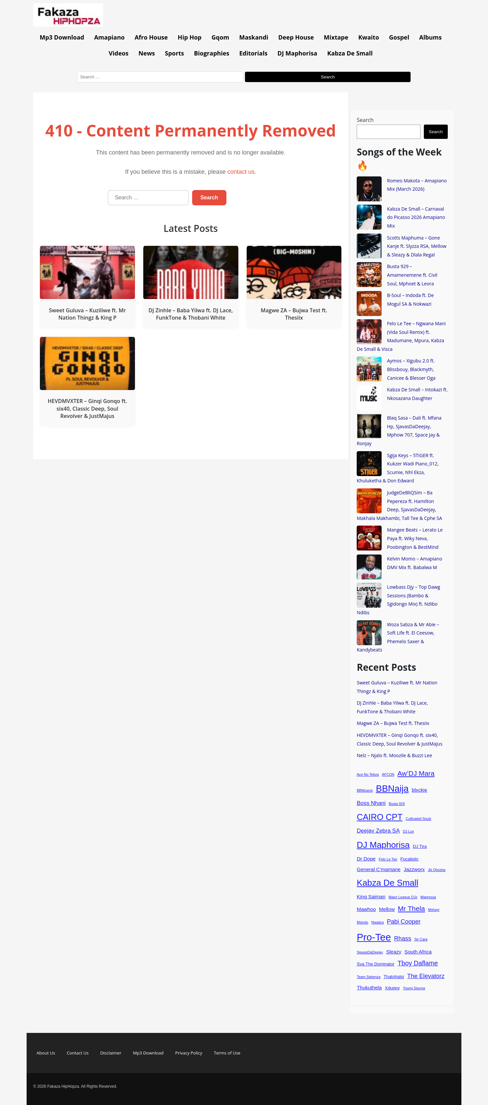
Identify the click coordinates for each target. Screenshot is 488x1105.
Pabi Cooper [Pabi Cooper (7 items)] (404, 921)
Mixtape (336, 37)
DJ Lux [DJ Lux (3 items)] (408, 831)
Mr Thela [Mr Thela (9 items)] (411, 908)
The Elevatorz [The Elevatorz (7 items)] (425, 975)
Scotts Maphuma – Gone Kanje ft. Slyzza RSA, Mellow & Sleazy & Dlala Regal (416, 246)
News (146, 53)
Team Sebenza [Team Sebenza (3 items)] (368, 977)
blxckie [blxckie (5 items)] (419, 790)
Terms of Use (227, 1053)
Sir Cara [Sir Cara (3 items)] (421, 939)
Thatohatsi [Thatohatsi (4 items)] (394, 976)
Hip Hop (190, 37)
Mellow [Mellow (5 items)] (387, 909)
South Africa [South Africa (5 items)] (418, 951)
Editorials (253, 53)
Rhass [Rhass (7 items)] (402, 938)
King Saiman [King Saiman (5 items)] (371, 896)
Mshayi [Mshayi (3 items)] (433, 910)
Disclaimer (110, 1053)
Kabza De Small (350, 53)
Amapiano (109, 37)
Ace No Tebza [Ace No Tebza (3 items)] (368, 774)
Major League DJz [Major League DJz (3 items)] (403, 897)
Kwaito (368, 37)
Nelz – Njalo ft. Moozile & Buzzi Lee (394, 755)
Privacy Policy (188, 1053)
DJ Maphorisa (297, 53)
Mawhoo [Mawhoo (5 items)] (366, 909)
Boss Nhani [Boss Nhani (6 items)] (371, 803)
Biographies (211, 53)
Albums (430, 37)
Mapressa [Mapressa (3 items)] (428, 897)
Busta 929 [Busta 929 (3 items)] (397, 804)
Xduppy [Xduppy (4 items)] (392, 987)
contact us (241, 171)
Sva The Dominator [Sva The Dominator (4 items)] (375, 963)
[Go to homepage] (68, 24)
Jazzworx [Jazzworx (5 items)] (414, 869)
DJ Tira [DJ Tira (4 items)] (420, 846)
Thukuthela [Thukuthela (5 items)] (369, 987)
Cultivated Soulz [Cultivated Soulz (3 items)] (418, 819)
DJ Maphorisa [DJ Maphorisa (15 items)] (383, 845)
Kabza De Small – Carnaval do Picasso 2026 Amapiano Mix (416, 217)
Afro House (151, 37)
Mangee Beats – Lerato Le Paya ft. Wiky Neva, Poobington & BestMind (414, 538)
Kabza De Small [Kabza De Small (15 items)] (387, 882)
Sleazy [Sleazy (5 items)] (393, 951)
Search (365, 120)
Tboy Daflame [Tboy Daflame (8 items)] (418, 963)
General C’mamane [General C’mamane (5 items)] (379, 869)
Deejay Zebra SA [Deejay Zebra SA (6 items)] (378, 831)
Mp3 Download (62, 37)
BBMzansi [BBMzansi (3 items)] (365, 790)
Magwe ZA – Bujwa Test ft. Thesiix (393, 723)
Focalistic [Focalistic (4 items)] (409, 858)
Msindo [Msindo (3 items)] (362, 922)
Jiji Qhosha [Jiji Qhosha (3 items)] (436, 870)
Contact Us (78, 1053)
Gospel (399, 37)
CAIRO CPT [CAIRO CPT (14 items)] (380, 817)
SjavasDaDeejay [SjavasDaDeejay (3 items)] (370, 952)
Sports (174, 53)
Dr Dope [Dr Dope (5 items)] (366, 858)
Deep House (296, 37)
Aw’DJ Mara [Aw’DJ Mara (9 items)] (416, 773)
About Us (46, 1053)
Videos (118, 53)
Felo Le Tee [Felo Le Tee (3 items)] (388, 859)
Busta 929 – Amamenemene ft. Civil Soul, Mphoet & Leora (412, 274)
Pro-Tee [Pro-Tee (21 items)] (374, 937)
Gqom (220, 37)
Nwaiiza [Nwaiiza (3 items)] (377, 922)
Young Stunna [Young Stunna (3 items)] (414, 988)
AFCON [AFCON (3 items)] (388, 774)
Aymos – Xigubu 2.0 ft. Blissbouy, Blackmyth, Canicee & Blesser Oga (411, 369)
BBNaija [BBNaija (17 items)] (392, 788)
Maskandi (254, 37)
